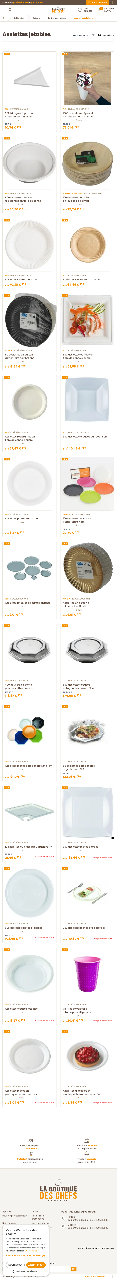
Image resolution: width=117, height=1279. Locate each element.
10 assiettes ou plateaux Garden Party (29, 847)
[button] (26, 1257)
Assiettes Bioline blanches (29, 279)
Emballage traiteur (57, 18)
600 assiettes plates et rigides (29, 928)
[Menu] (4, 10)
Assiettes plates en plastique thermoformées (29, 1092)
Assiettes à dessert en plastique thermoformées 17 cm (87, 1092)
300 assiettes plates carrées (87, 847)
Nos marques (9, 1223)
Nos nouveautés (40, 1223)
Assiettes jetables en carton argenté (29, 603)
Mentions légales (10, 1276)
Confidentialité (29, 1276)
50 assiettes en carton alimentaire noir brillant (29, 356)
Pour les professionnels (14, 1215)
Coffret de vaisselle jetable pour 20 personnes (87, 1010)
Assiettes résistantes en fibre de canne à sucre (29, 438)
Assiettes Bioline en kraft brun (87, 279)
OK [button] (73, 1268)
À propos (7, 1211)
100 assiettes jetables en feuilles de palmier (87, 199)
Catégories (18, 18)
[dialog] (26, 1250)
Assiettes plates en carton (29, 518)
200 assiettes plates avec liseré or (87, 928)
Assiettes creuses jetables (29, 1009)
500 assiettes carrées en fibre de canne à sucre (87, 356)
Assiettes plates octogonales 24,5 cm (29, 766)
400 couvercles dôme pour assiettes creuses (29, 686)
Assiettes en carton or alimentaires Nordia (87, 604)
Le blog (35, 1211)
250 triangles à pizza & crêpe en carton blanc (29, 115)
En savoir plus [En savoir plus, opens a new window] (31, 1250)
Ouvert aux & (22, 2)
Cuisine (36, 18)
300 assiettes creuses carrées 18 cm (87, 436)
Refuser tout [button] (15, 1265)
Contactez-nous (97, 2)
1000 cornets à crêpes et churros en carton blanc (87, 115)
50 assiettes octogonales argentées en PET (87, 767)
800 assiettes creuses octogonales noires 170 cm (87, 686)
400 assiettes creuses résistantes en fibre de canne (29, 199)
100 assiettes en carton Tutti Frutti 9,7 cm (87, 520)
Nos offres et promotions (38, 1217)
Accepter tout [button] (36, 1265)
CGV (41, 1276)
